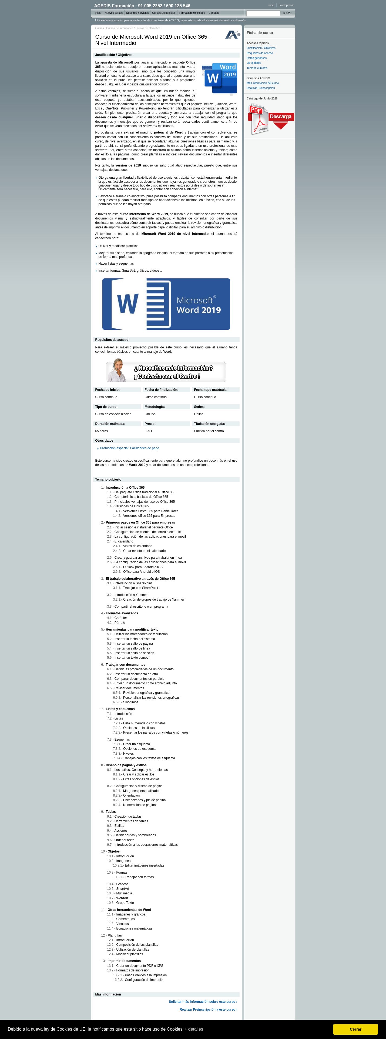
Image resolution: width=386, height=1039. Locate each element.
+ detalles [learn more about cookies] (193, 1029)
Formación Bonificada (192, 12)
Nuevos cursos (114, 12)
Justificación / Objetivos (261, 47)
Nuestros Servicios (137, 12)
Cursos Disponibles (163, 12)
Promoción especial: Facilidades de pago (129, 448)
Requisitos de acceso (260, 53)
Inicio (271, 5)
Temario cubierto (257, 67)
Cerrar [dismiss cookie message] (355, 1029)
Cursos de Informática (119, 28)
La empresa (286, 5)
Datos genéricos (257, 57)
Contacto (214, 12)
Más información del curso (263, 83)
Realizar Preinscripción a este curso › (208, 1009)
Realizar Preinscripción (261, 87)
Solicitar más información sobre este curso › (203, 1002)
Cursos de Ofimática (147, 28)
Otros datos (254, 62)
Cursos (99, 28)
